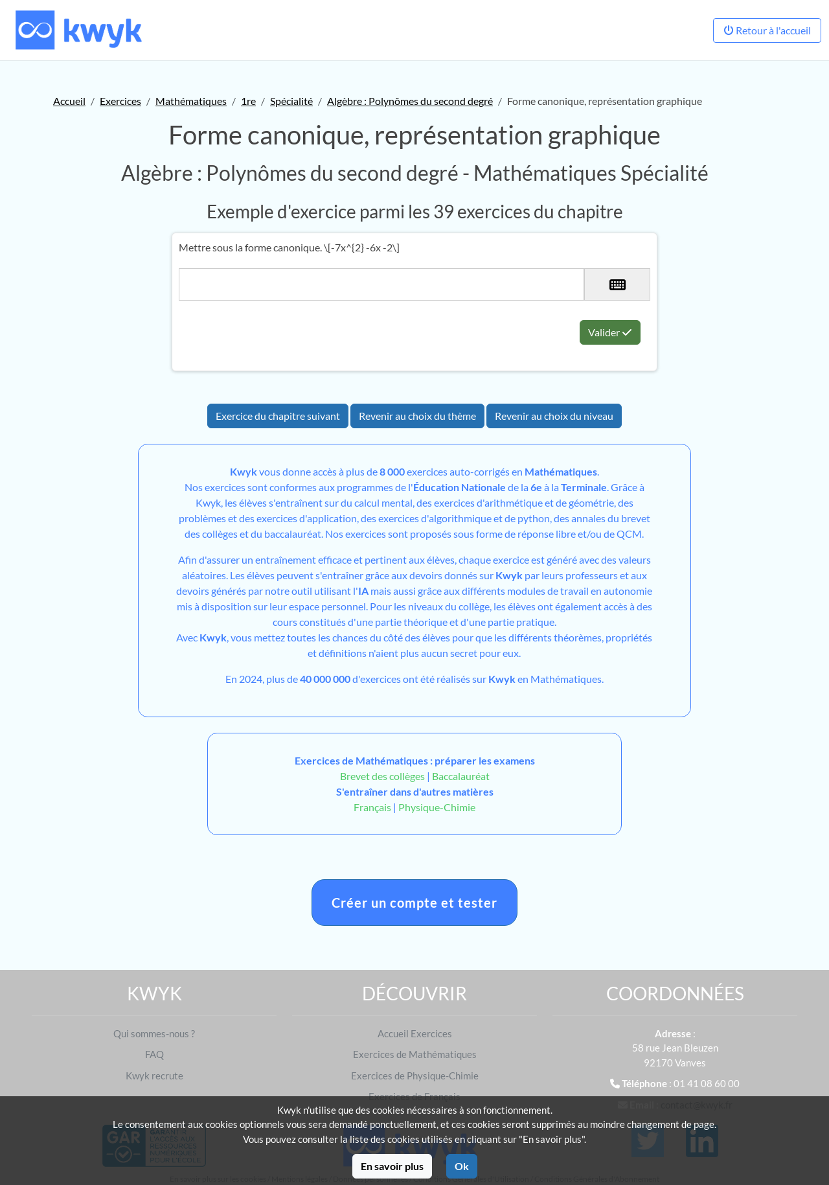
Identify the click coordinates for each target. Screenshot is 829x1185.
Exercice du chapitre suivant (278, 415)
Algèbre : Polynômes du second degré (410, 101)
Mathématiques (191, 101)
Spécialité (291, 101)
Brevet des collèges (383, 776)
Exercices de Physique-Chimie (415, 1075)
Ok (462, 1166)
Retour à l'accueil (767, 30)
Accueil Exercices (415, 1033)
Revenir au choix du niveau (554, 415)
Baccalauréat (461, 776)
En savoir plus (392, 1166)
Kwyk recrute (154, 1075)
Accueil (69, 101)
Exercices (120, 101)
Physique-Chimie (436, 807)
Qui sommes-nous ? (154, 1033)
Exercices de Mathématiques (415, 1054)
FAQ (154, 1054)
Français (372, 807)
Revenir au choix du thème (417, 415)
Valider (610, 332)
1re (248, 101)
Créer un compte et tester (414, 902)
